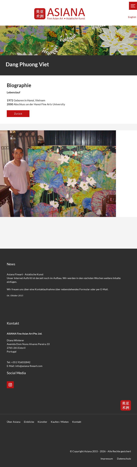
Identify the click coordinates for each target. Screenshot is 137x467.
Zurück (18, 113)
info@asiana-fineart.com (28, 365)
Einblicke (29, 421)
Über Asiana (13, 421)
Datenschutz (124, 458)
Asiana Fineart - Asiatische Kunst (25, 274)
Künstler (42, 421)
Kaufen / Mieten (60, 421)
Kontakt (76, 421)
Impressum (107, 458)
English (132, 16)
